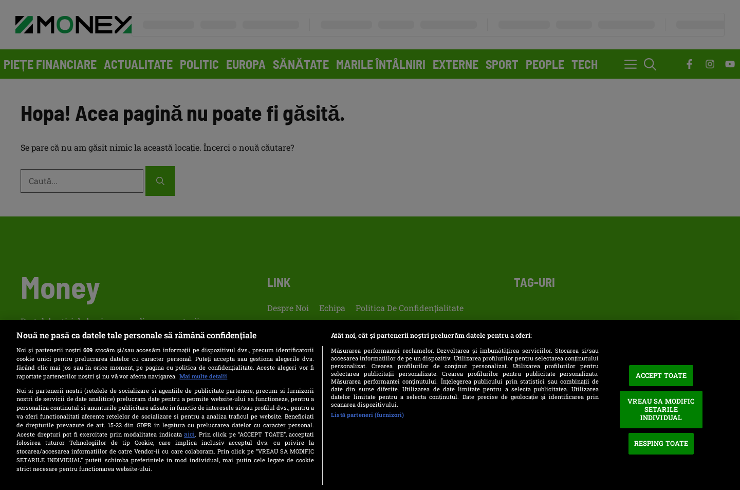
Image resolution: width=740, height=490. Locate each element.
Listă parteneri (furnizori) (367, 415)
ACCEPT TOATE (661, 375)
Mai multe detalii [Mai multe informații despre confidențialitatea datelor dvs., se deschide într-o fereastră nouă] (203, 376)
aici (189, 434)
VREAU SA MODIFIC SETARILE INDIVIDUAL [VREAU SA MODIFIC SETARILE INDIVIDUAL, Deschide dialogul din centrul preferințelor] (660, 409)
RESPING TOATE (661, 443)
